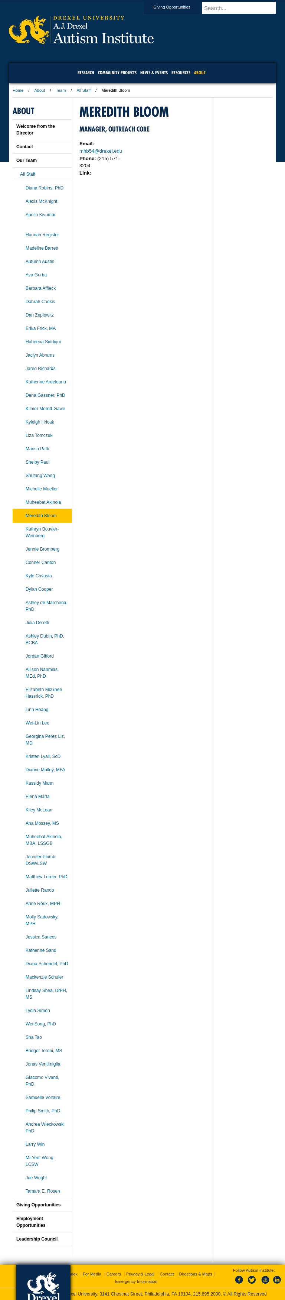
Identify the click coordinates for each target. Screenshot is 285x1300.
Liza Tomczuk (39, 435)
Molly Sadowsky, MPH (42, 920)
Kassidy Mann (39, 783)
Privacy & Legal (140, 1274)
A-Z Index (69, 1274)
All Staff (84, 90)
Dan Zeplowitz (40, 315)
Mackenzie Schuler (44, 977)
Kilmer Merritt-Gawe (45, 408)
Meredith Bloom (41, 515)
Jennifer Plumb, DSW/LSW (41, 860)
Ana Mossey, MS (42, 823)
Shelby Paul (37, 462)
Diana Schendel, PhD (47, 963)
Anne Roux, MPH (43, 903)
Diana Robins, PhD (44, 188)
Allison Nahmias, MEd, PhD (42, 673)
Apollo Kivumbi (40, 214)
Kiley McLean (39, 810)
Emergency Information (136, 1281)
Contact (24, 146)
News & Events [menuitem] (154, 72)
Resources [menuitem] (180, 72)
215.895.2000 (206, 1294)
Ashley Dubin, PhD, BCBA (45, 639)
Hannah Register (42, 234)
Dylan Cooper (39, 589)
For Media (92, 1274)
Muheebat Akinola (43, 502)
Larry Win (35, 1144)
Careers (114, 1274)
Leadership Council (37, 1239)
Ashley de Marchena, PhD (47, 606)
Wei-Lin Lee (37, 723)
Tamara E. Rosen (43, 1191)
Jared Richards (41, 368)
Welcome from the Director (35, 130)
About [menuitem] (200, 72)
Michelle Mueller (42, 489)
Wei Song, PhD (41, 1024)
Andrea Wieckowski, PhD (46, 1128)
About (40, 90)
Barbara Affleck (41, 288)
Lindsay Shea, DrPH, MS (46, 994)
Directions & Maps (195, 1274)
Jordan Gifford (40, 656)
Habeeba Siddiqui (43, 341)
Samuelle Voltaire (43, 1097)
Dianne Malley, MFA (45, 769)
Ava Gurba (36, 275)
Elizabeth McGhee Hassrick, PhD (44, 693)
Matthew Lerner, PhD (47, 876)
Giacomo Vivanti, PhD (42, 1081)
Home (18, 90)
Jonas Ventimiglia (43, 1064)
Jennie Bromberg (42, 549)
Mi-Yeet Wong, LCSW (40, 1161)
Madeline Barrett (42, 248)
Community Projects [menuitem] (117, 72)
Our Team (26, 160)
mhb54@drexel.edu (100, 151)
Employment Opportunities (31, 1222)
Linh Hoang (37, 709)
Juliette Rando (40, 890)
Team (61, 90)
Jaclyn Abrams (40, 355)
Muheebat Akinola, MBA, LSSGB (44, 840)
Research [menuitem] (86, 72)
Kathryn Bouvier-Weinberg (42, 532)
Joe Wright (36, 1177)
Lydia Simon (38, 1010)
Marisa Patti (37, 448)
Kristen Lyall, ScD (43, 756)
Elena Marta (38, 796)
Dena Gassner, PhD (45, 395)
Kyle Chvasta (39, 575)
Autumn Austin (40, 261)
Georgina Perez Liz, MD (45, 740)
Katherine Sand (41, 950)
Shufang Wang (40, 475)
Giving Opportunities (178, 7)
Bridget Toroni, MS (44, 1050)
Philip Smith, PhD (43, 1110)
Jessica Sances (41, 937)
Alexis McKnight (41, 201)
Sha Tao (34, 1037)
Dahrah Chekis (40, 301)
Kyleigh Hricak (40, 422)
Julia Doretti (37, 622)
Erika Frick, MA (41, 328)
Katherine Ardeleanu (46, 382)
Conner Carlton (41, 562)
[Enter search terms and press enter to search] (242, 8)
